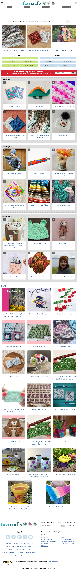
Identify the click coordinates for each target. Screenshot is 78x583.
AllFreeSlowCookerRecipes (68, 541)
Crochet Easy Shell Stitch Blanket (63, 106)
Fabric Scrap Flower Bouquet (39, 377)
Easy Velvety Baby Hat (39, 243)
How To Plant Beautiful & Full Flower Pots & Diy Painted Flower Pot (19, 509)
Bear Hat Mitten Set (13, 442)
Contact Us (25, 543)
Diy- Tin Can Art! (64, 442)
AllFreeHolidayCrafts (46, 539)
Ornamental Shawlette (63, 205)
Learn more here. (53, 561)
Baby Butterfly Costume (14, 174)
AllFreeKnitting (44, 537)
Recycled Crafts (29, 58)
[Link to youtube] (30, 537)
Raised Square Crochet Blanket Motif (14, 206)
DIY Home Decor (29, 65)
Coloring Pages (49, 65)
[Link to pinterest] (19, 537)
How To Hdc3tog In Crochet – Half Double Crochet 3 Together (39, 443)
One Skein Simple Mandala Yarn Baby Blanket (39, 137)
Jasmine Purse (14, 277)
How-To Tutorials (67, 61)
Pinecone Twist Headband (63, 277)
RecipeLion (64, 537)
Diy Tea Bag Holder (13, 474)
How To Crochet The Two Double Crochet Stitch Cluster (13, 410)
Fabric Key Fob (39, 174)
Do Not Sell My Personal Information (19, 546)
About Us (8, 543)
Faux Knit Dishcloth (39, 346)
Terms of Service (30, 553)
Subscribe (19, 553)
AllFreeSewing (44, 546)
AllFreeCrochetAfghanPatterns (49, 541)
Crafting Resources (29, 61)
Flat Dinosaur (39, 106)
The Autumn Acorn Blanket (39, 277)
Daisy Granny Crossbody (13, 346)
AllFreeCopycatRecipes (67, 539)
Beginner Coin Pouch (14, 106)
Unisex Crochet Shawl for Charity (14, 50)
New (3, 286)
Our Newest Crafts (10, 58)
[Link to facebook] (8, 537)
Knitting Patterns (67, 65)
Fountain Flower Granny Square (39, 50)
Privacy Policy (38, 73)
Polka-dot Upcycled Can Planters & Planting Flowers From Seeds (39, 475)
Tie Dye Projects (67, 58)
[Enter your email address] (50, 525)
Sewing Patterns (49, 61)
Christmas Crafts (11, 61)
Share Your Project (8, 553)
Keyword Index (13, 549)
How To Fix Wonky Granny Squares (64, 409)
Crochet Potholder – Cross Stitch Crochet (14, 137)
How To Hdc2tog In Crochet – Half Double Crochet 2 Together (64, 378)
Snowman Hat (63, 135)
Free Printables (49, 58)
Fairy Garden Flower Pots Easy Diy (65, 474)
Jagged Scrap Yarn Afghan (39, 205)
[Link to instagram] (25, 537)
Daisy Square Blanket (39, 409)
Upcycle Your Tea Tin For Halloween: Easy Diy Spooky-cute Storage (14, 245)
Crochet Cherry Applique (64, 314)
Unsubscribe (19, 556)
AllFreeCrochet (44, 535)
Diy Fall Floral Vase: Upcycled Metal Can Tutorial (63, 175)
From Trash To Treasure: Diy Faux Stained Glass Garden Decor (13, 315)
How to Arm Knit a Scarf (64, 50)
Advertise (16, 543)
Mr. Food (63, 535)
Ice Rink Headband (13, 377)
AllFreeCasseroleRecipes (67, 543)
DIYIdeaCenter (44, 543)
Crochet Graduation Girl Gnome (39, 314)
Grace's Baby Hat (64, 346)
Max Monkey (63, 243)
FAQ (31, 543)
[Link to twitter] (13, 537)
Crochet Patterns (11, 65)
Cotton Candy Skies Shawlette (58, 507)
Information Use (47, 73)
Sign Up (73, 72)
